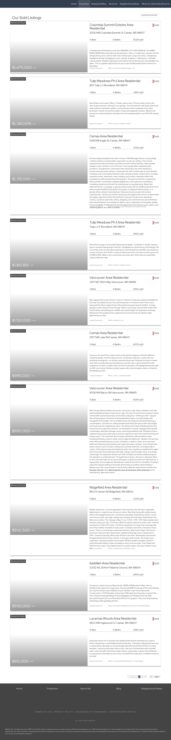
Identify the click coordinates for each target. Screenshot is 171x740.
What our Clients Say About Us (156, 3)
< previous (132, 677)
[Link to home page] (3, 4)
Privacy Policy (63, 712)
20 (151, 677)
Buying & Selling (99, 3)
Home (74, 3)
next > (157, 677)
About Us (113, 3)
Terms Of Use (43, 712)
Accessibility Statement (91, 712)
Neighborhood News (129, 3)
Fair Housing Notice (123, 712)
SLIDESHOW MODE (149, 15)
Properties (84, 3)
